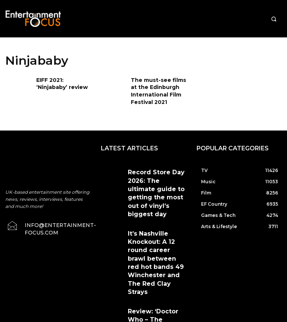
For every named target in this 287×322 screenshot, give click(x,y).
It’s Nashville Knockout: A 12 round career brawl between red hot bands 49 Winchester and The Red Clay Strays (156, 209)
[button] (273, 19)
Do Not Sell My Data (166, 318)
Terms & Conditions (162, 283)
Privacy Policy (208, 283)
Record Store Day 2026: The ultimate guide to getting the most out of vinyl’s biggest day (157, 174)
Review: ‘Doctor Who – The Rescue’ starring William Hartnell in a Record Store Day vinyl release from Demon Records (155, 246)
